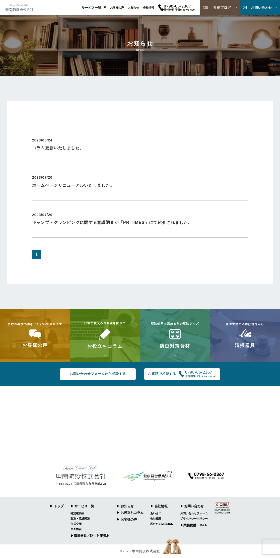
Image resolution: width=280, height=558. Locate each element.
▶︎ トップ (57, 506)
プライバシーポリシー (194, 518)
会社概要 (155, 518)
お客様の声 (117, 7)
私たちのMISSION (161, 523)
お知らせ (133, 7)
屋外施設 (76, 529)
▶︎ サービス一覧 (82, 506)
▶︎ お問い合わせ (192, 506)
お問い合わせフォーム (194, 513)
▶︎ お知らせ (125, 506)
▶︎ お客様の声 (126, 519)
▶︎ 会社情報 (159, 506)
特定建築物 (77, 513)
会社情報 (148, 7)
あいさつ (155, 513)
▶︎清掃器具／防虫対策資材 (90, 536)
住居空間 (76, 523)
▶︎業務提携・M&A (193, 525)
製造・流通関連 (80, 518)
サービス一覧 (91, 8)
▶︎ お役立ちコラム (130, 513)
